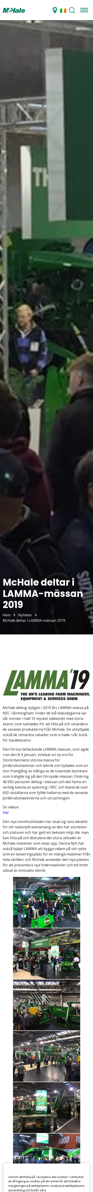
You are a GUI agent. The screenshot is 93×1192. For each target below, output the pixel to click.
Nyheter (25, 614)
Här (6, 812)
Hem (7, 614)
